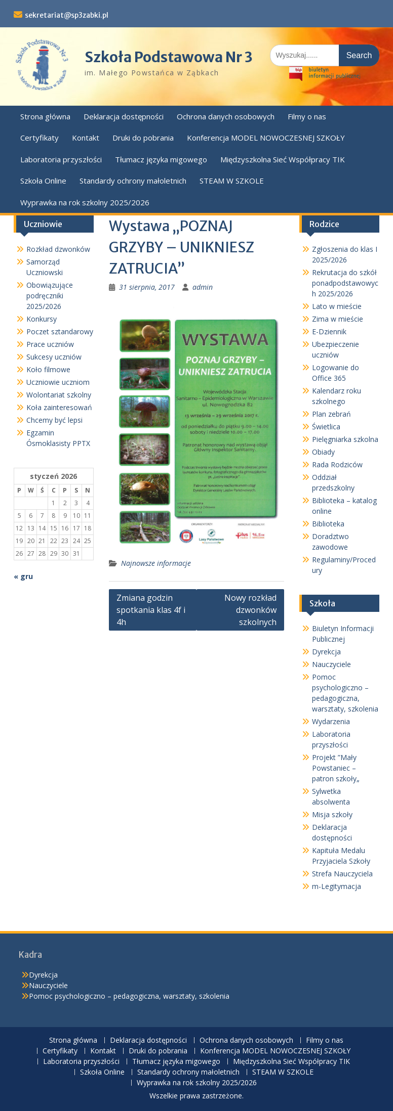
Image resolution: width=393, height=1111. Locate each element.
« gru (23, 576)
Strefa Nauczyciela (342, 873)
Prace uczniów (50, 344)
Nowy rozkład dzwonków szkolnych (250, 610)
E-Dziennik (329, 331)
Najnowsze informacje (156, 563)
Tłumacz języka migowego (161, 159)
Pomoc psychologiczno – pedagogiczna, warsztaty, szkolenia (129, 996)
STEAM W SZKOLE (232, 180)
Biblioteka (328, 523)
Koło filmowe (48, 369)
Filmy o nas (307, 116)
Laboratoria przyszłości (61, 159)
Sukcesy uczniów (54, 357)
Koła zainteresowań (59, 407)
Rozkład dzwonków (58, 249)
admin (202, 287)
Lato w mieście (337, 306)
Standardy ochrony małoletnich (133, 180)
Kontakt (85, 137)
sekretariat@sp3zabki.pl (66, 15)
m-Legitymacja (336, 886)
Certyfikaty (39, 137)
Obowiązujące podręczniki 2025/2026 (49, 295)
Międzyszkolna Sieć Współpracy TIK (282, 159)
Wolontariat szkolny (58, 394)
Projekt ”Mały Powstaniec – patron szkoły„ (336, 767)
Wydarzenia (331, 721)
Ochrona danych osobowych (225, 116)
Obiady (323, 452)
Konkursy (41, 319)
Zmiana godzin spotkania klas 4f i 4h (150, 610)
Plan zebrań (331, 414)
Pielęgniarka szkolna (345, 439)
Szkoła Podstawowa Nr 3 (169, 57)
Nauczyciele (331, 664)
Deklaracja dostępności (124, 116)
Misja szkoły (332, 814)
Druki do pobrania (143, 137)
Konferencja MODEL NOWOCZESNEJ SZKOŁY (266, 137)
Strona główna (45, 116)
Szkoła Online (43, 180)
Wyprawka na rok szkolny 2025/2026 (84, 202)
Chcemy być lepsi (54, 420)
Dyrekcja (326, 651)
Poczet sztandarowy (59, 331)
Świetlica (326, 426)
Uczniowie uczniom (58, 382)
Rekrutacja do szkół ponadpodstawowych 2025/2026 (345, 283)
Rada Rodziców (337, 464)
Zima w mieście (337, 319)
